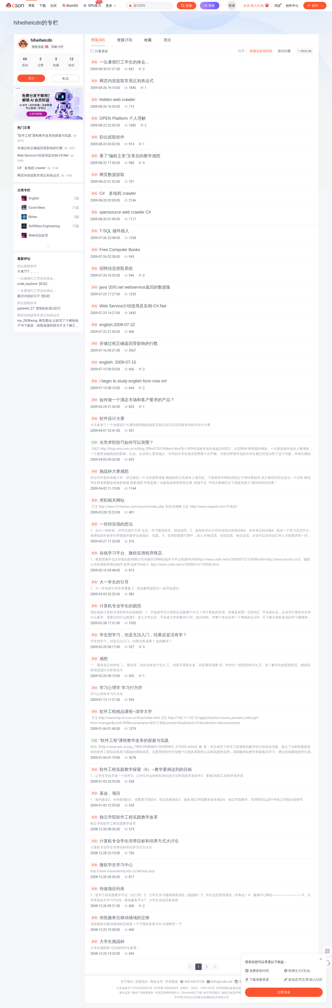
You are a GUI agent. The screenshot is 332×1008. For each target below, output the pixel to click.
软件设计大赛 (107, 418)
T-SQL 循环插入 (109, 231)
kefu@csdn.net (222, 981)
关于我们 (127, 981)
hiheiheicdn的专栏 (36, 22)
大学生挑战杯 (107, 941)
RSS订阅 (305, 51)
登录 (232, 5)
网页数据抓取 (107, 174)
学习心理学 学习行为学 (116, 687)
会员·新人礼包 (256, 5)
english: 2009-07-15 (113, 362)
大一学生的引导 (109, 582)
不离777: (24, 271)
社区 (53, 5)
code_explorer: (28, 284)
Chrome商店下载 (191, 992)
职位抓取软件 (107, 137)
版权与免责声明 (231, 992)
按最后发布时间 (261, 51)
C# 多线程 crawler (113, 193)
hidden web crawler (112, 99)
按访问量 (284, 51)
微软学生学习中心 (111, 865)
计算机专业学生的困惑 (115, 606)
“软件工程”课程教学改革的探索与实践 (129, 740)
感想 (99, 658)
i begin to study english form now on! (128, 381)
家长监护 (124, 992)
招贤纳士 (141, 981)
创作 (315, 5)
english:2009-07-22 (112, 324)
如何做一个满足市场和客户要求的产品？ (132, 399)
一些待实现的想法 (111, 524)
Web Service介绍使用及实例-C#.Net (128, 306)
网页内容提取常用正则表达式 (122, 81)
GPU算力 (93, 4)
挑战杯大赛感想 (109, 471)
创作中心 (292, 5)
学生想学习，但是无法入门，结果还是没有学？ (138, 635)
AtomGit (70, 5)
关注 (31, 78)
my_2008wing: (28, 320)
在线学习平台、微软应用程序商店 (126, 553)
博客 (31, 5)
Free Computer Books (115, 249)
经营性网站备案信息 (228, 988)
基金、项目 (105, 793)
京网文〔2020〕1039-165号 (197, 988)
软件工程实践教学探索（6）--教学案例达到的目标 (141, 769)
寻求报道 (171, 981)
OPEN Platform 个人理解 (118, 118)
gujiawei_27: (26, 308)
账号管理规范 (211, 992)
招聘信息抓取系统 (111, 268)
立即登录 (283, 992)
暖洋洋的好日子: (29, 296)
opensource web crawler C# (120, 212)
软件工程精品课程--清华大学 (121, 711)
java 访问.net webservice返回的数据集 (130, 287)
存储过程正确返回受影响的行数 (124, 343)
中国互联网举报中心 (167, 992)
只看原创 (99, 51)
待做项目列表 (107, 888)
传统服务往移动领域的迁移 (119, 917)
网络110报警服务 (142, 992)
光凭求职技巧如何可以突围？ (122, 442)
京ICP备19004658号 (166, 988)
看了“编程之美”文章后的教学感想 (125, 156)
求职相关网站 (107, 500)
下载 (42, 5)
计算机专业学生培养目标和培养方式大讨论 (134, 841)
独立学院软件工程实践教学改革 (124, 817)
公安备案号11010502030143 (134, 988)
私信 (65, 78)
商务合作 (156, 981)
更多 (111, 5)
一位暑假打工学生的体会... (119, 62)
